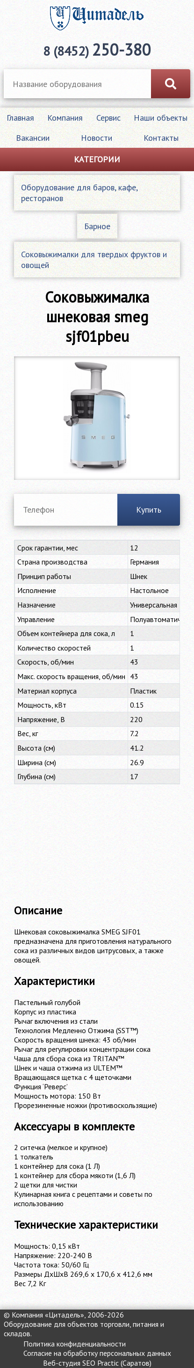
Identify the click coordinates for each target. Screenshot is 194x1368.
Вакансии (33, 137)
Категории (97, 159)
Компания (65, 117)
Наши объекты (160, 117)
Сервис (108, 117)
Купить (148, 509)
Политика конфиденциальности (74, 1343)
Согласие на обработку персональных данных (97, 1353)
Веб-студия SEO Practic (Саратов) (97, 1363)
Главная (20, 117)
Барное (97, 226)
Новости (96, 137)
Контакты (161, 137)
